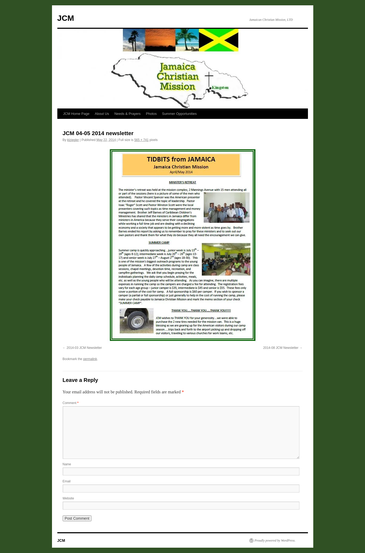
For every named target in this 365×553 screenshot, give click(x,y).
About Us (102, 114)
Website (68, 498)
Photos (151, 114)
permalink (90, 359)
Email (67, 481)
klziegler (73, 140)
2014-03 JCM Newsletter (84, 348)
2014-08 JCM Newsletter (280, 348)
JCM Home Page (76, 114)
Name (67, 464)
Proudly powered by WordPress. (275, 540)
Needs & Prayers (127, 114)
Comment (71, 403)
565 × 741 (141, 140)
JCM (65, 18)
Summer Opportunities (179, 114)
